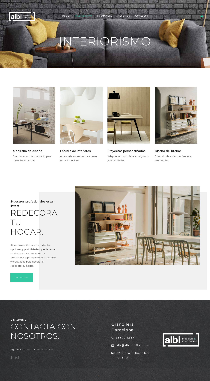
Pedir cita (22, 277)
